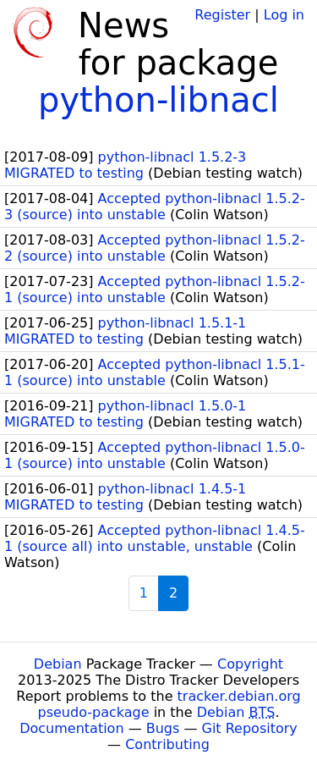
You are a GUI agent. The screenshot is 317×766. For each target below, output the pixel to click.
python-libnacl (158, 99)
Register (222, 15)
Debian (58, 664)
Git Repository (250, 728)
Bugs (163, 728)
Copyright (250, 664)
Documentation (71, 728)
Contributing (167, 744)
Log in (284, 15)
